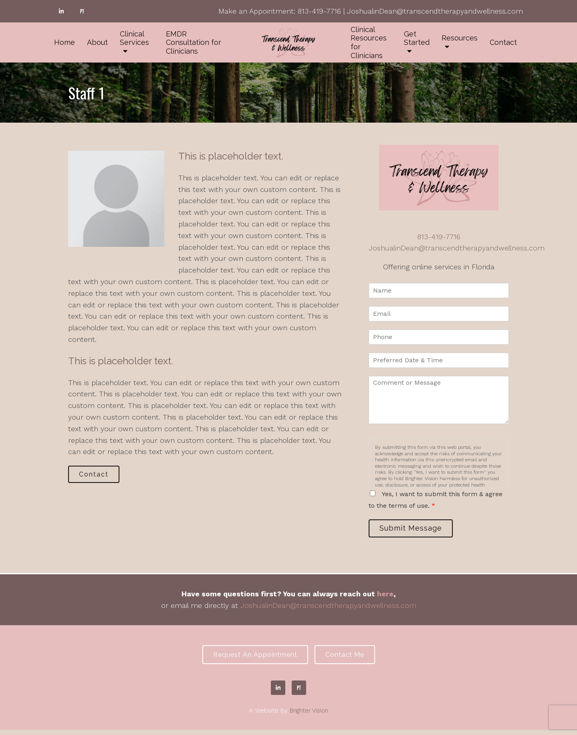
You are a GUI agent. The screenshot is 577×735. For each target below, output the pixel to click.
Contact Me (348, 658)
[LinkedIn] (61, 11)
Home (64, 42)
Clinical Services (134, 38)
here (385, 596)
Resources (460, 38)
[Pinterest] (82, 11)
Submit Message (414, 529)
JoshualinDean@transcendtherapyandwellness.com (435, 11)
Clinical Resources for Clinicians (369, 42)
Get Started (417, 38)
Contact (503, 42)
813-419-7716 (319, 11)
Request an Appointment (251, 658)
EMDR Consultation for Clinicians (193, 42)
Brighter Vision (309, 715)
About (97, 42)
